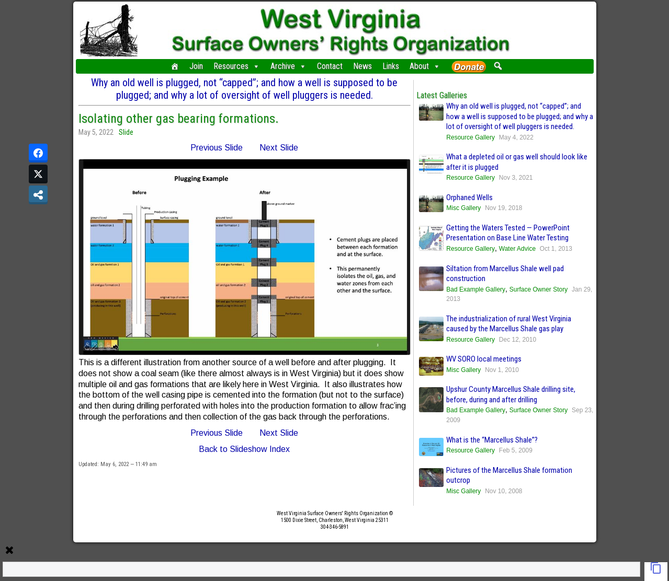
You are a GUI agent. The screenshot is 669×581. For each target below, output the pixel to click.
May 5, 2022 (96, 132)
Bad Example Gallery (475, 289)
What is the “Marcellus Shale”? (492, 440)
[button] (498, 66)
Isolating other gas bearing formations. (178, 118)
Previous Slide (216, 147)
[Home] (174, 66)
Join (196, 66)
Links (390, 66)
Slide (126, 132)
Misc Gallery (463, 208)
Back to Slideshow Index (244, 449)
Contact (330, 66)
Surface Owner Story (538, 289)
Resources (236, 66)
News (362, 66)
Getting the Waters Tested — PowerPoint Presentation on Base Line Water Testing (508, 233)
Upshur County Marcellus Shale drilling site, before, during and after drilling (510, 394)
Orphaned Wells (469, 197)
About (425, 66)
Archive (288, 66)
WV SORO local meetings (483, 359)
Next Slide (278, 147)
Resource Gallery (470, 137)
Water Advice (517, 248)
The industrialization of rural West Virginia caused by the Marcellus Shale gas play (508, 324)
